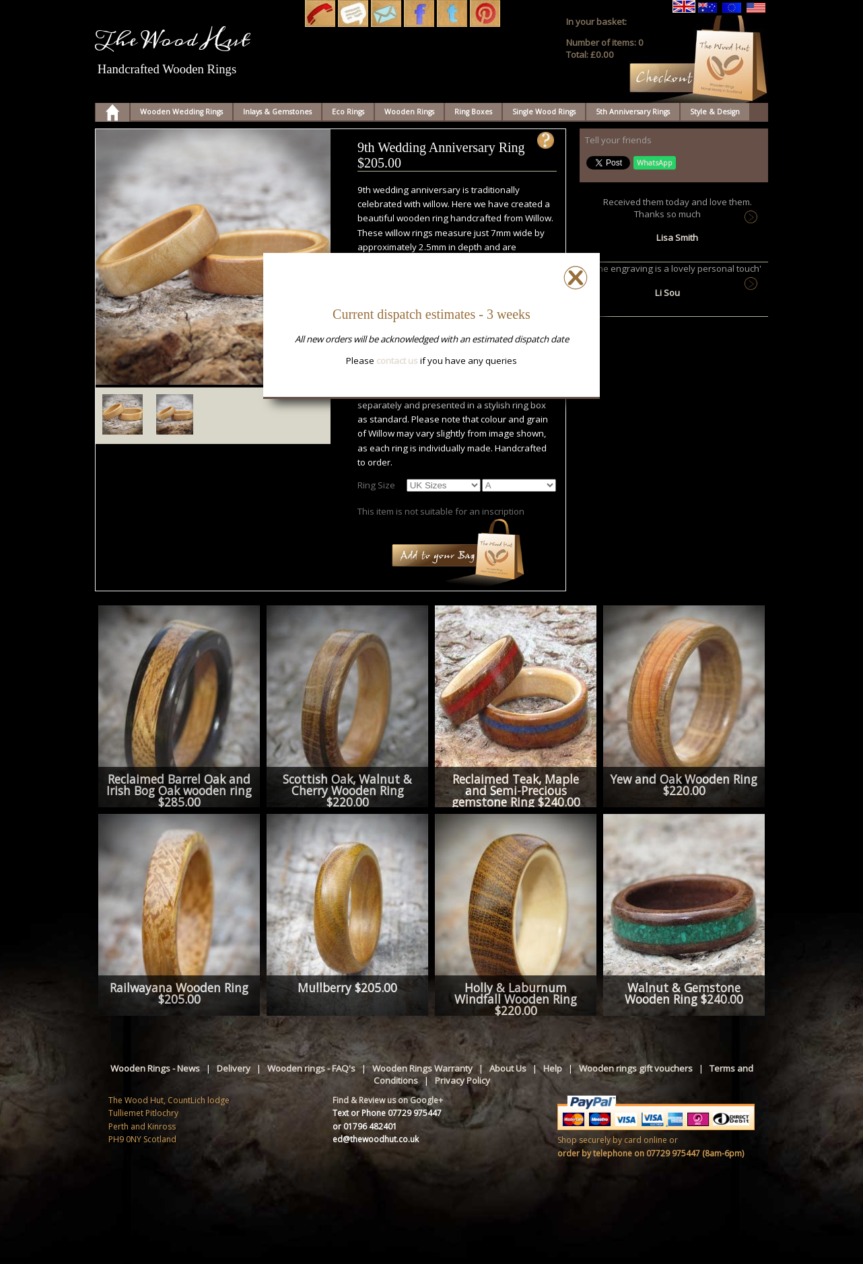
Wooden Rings (409, 111)
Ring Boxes (473, 111)
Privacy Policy (462, 1080)
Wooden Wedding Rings (181, 111)
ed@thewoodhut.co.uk (376, 1139)
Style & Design (715, 111)
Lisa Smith (677, 237)
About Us (507, 1068)
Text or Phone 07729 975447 (387, 1113)
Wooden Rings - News (155, 1068)
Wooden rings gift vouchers (636, 1068)
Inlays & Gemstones (277, 111)
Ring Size (376, 485)
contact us (397, 361)
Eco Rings (348, 111)
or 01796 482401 (365, 1126)
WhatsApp (654, 162)
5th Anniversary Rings (633, 111)
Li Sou (667, 293)
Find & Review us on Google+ (388, 1100)
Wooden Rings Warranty (422, 1068)
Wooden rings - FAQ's (311, 1068)
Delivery (233, 1068)
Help (552, 1068)
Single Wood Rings (544, 111)
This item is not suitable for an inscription (440, 511)
